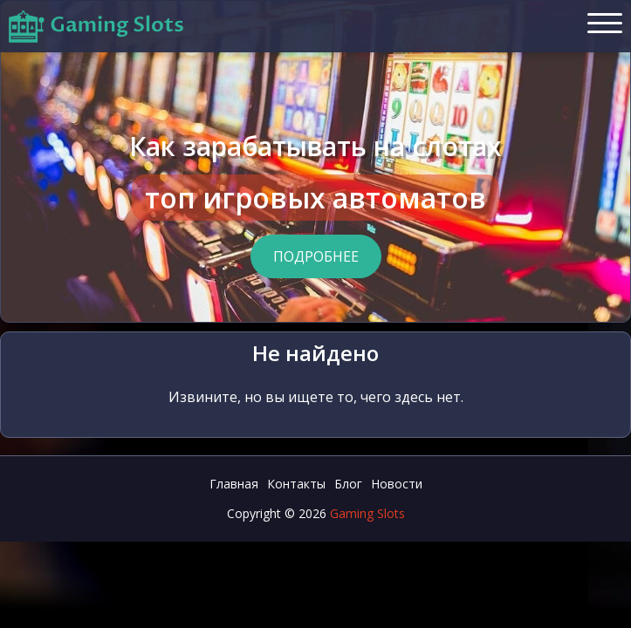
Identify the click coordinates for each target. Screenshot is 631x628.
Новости (396, 483)
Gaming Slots (367, 513)
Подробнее (316, 256)
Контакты (296, 483)
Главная (233, 483)
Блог (348, 483)
